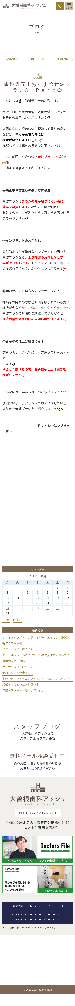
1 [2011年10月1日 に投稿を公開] (57, 587)
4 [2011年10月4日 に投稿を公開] (17, 592)
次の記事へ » (65, 59)
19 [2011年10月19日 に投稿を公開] (27, 603)
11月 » (16, 620)
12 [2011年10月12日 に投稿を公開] (27, 598)
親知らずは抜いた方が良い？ (20, 684)
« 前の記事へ (10, 59)
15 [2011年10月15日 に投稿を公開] (57, 598)
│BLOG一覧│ (37, 59)
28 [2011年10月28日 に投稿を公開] (47, 608)
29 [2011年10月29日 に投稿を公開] (57, 608)
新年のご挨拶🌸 (12, 643)
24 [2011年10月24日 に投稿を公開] (7, 608)
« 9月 (7, 620)
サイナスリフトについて (17, 667)
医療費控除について (15, 661)
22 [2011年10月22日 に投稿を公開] (57, 603)
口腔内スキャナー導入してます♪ (23, 690)
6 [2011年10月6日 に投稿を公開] (37, 592)
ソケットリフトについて (17, 649)
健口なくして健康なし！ (17, 673)
